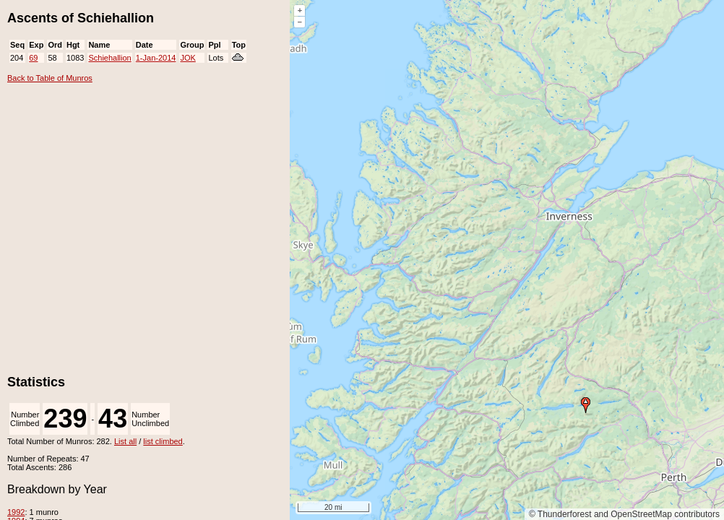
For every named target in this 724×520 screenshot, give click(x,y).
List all (125, 441)
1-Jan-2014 (156, 57)
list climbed (162, 441)
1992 (16, 512)
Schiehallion (109, 57)
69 (33, 57)
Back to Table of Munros (49, 78)
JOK (187, 57)
